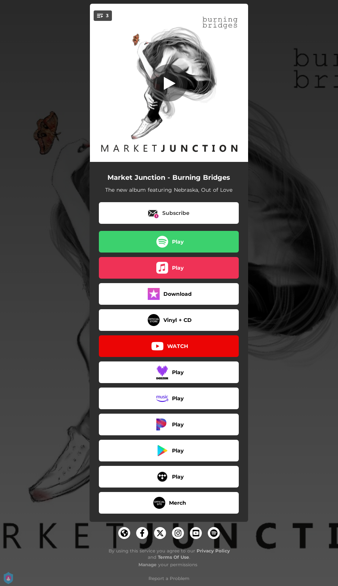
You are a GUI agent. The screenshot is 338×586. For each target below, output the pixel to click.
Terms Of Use (173, 557)
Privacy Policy (213, 551)
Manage (147, 564)
